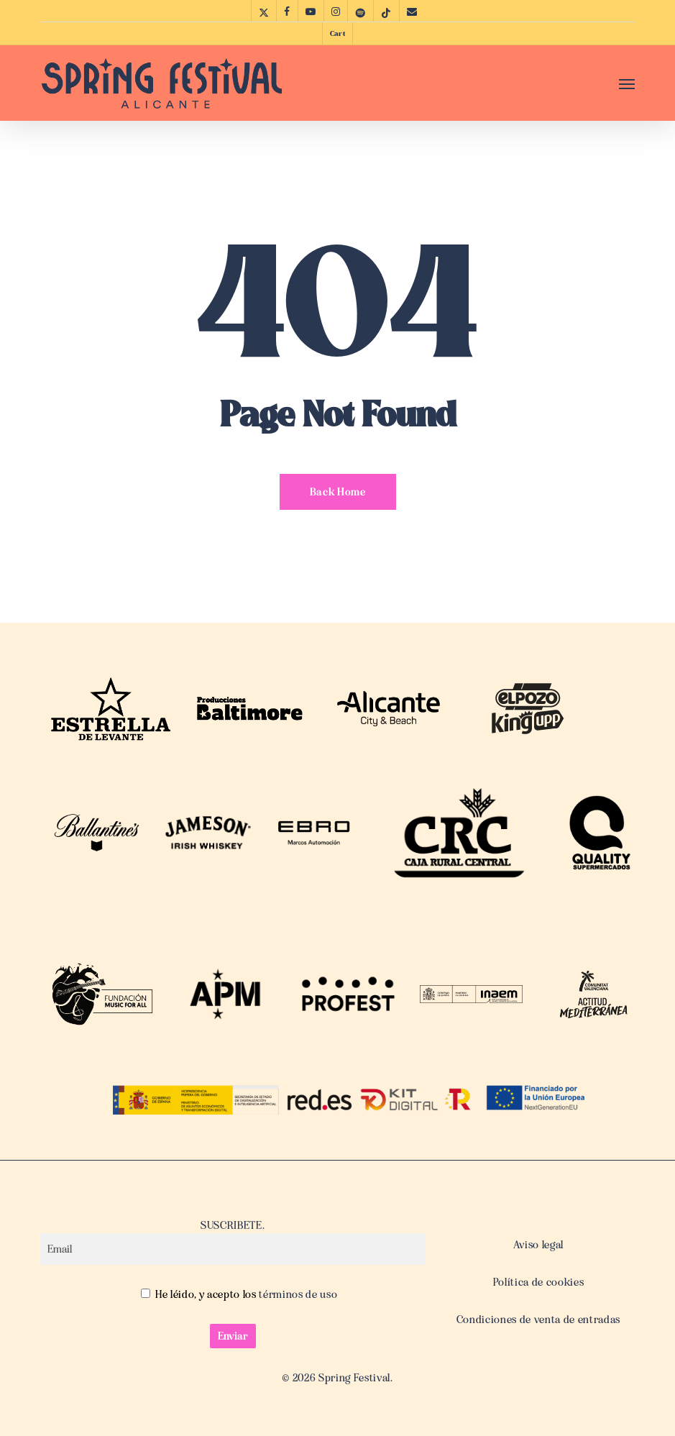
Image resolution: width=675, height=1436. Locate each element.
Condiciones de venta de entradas (538, 1319)
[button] (627, 83)
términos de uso (297, 1294)
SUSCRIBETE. (232, 1242)
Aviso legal (538, 1244)
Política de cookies (538, 1282)
